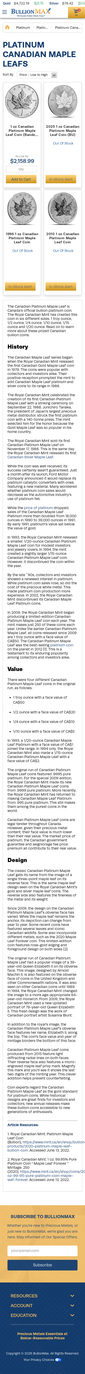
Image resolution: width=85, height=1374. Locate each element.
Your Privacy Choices (42, 1360)
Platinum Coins (42, 27)
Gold (6, 3)
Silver (54, 3)
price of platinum (38, 508)
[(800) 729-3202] (56, 12)
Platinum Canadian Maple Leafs (68, 27)
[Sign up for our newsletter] (42, 1251)
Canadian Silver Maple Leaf (30, 457)
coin (69, 645)
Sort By (8, 74)
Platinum (23, 27)
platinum (58, 645)
